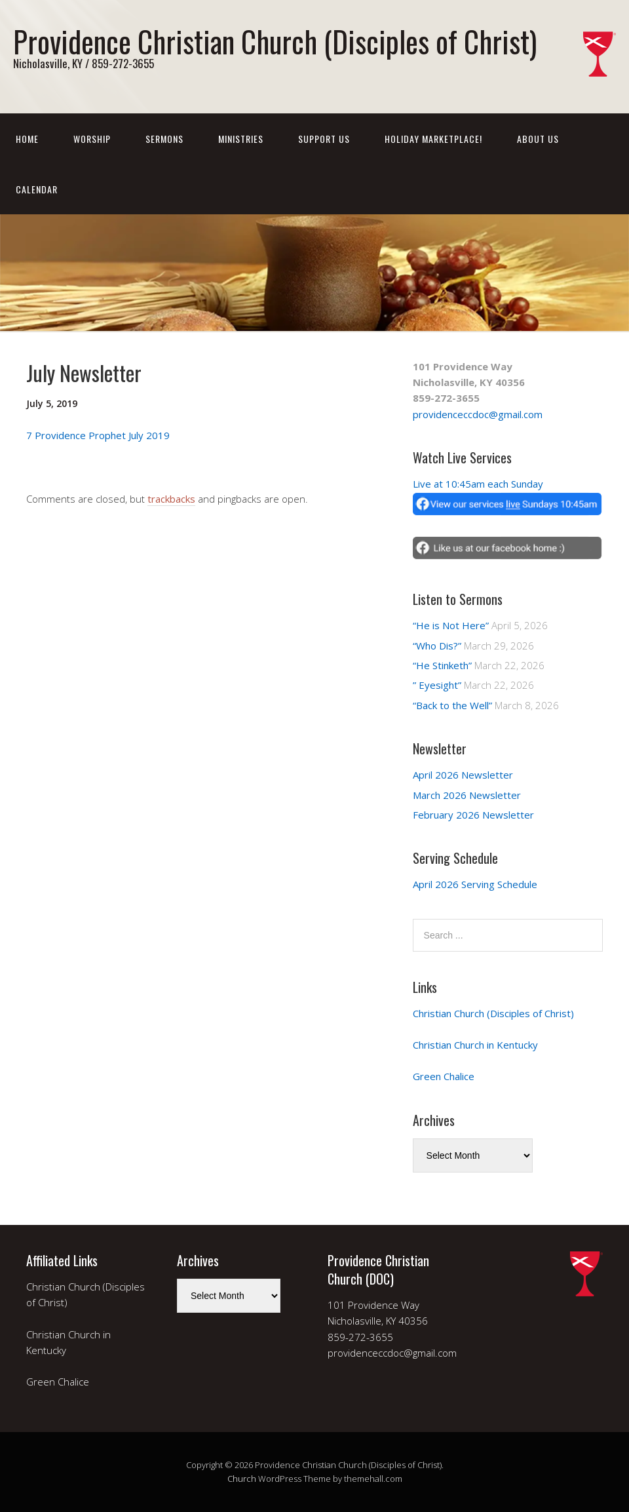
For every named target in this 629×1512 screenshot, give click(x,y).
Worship (92, 138)
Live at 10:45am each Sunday (478, 483)
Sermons (164, 138)
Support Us (324, 138)
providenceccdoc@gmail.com (478, 414)
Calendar (37, 189)
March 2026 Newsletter (467, 795)
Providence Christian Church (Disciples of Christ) (275, 41)
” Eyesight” (437, 684)
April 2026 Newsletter (463, 774)
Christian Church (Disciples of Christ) (493, 1013)
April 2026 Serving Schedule (475, 884)
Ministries (240, 138)
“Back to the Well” (452, 705)
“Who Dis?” (437, 645)
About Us (538, 138)
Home (27, 138)
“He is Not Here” (451, 625)
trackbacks (171, 498)
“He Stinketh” (442, 665)
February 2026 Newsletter (473, 814)
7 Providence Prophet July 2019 (98, 435)
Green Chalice (443, 1076)
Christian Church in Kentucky (475, 1044)
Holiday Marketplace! (433, 138)
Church (241, 1478)
